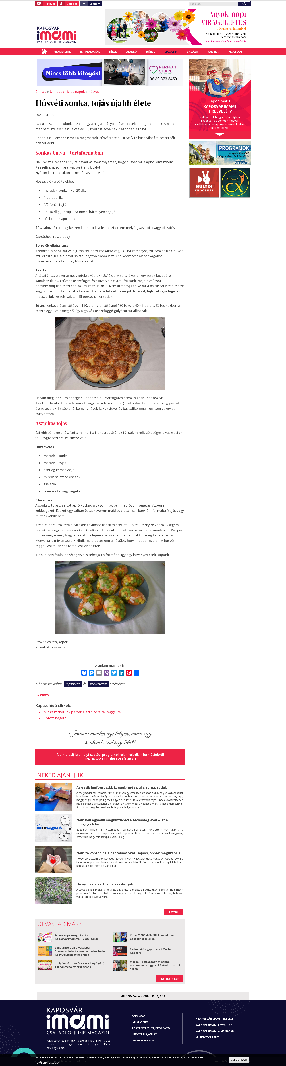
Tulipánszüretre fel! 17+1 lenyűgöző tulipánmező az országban (79, 965)
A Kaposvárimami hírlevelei (215, 1019)
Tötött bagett (55, 718)
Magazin (170, 51)
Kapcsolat (139, 1015)
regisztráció (73, 684)
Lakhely (94, 3)
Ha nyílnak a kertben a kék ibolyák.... (106, 884)
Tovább (174, 912)
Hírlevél (50, 3)
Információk (90, 51)
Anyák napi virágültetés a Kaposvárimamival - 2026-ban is (76, 937)
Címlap (44, 51)
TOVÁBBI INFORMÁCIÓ (47, 1062)
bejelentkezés (98, 684)
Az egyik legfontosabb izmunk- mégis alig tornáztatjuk (121, 787)
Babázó (192, 51)
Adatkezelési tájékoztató (151, 1028)
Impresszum (140, 1022)
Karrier (212, 51)
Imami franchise (143, 1040)
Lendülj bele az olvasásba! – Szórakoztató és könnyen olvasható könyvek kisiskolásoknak (80, 951)
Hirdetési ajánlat (144, 1034)
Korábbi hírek (170, 979)
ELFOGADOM (239, 1059)
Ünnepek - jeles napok (67, 91)
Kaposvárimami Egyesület (214, 1025)
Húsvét (93, 91)
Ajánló (131, 51)
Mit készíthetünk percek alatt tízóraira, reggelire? (83, 712)
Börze (150, 51)
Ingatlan (235, 51)
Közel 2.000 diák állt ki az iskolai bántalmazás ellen (152, 937)
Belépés (72, 3)
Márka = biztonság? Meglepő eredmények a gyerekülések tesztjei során (155, 965)
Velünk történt (207, 1037)
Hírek (113, 51)
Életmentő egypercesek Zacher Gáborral (151, 950)
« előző (43, 695)
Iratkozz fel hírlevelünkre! (110, 759)
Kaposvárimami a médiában (215, 1031)
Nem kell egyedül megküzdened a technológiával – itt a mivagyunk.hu (122, 822)
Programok (62, 51)
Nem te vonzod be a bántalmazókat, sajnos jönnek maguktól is (128, 853)
